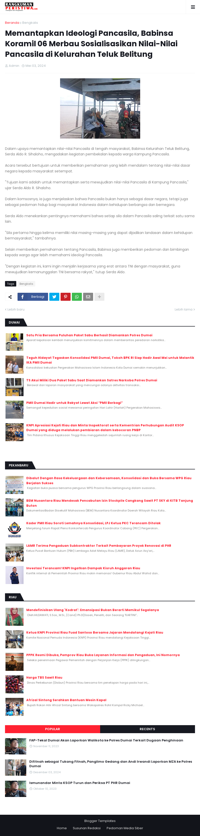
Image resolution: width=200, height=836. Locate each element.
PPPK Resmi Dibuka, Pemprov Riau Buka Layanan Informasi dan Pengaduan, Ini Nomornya (103, 655)
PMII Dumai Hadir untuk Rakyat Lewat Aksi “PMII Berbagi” (74, 403)
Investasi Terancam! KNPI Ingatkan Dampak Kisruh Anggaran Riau (83, 568)
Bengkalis (30, 22)
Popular (52, 729)
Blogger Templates (100, 820)
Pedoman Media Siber (125, 828)
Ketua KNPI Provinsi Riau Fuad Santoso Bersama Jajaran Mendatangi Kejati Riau (94, 632)
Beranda (12, 22)
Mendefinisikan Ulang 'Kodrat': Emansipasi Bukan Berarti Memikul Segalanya (92, 610)
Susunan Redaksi (87, 828)
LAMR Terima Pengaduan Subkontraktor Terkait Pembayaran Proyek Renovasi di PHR (98, 545)
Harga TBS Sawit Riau (44, 677)
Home (62, 828)
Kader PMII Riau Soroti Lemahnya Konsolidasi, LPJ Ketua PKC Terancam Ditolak (93, 523)
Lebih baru (16, 309)
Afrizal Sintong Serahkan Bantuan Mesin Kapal (66, 700)
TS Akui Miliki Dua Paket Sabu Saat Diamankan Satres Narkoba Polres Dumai (91, 380)
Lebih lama (183, 309)
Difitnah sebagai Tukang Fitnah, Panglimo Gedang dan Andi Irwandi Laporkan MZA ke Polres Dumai (110, 763)
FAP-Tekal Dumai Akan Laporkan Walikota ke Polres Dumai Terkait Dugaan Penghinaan (106, 740)
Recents (147, 729)
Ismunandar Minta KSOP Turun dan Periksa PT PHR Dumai (79, 783)
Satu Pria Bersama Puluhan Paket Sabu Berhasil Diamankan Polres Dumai (89, 335)
